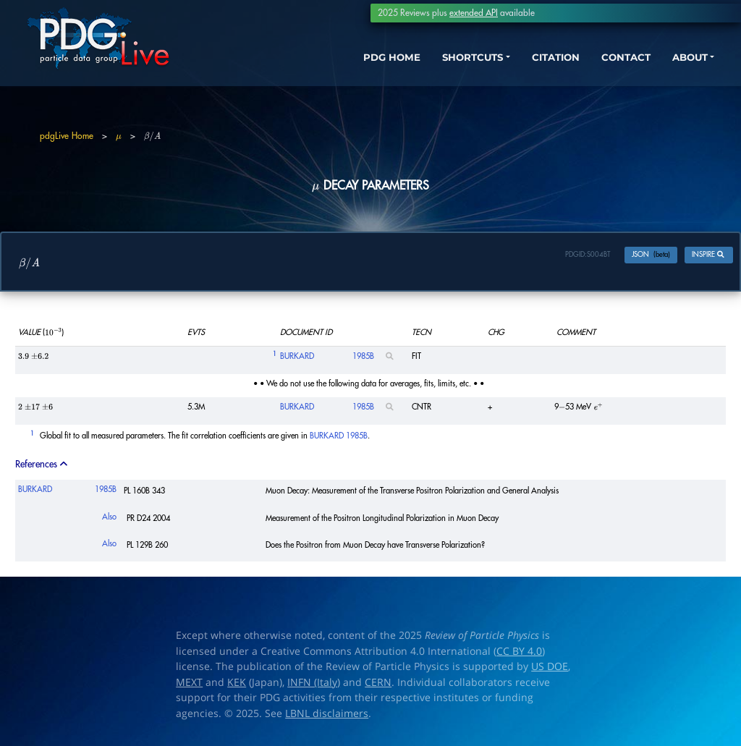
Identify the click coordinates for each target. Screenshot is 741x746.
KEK (236, 685)
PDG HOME (354, 63)
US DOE (549, 669)
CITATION (535, 63)
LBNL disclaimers (326, 716)
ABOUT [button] (679, 63)
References (42, 467)
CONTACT (610, 63)
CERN (378, 685)
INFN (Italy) (313, 685)
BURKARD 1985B (339, 439)
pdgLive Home (66, 136)
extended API (473, 13)
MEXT (189, 685)
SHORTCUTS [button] (443, 63)
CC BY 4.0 (519, 654)
